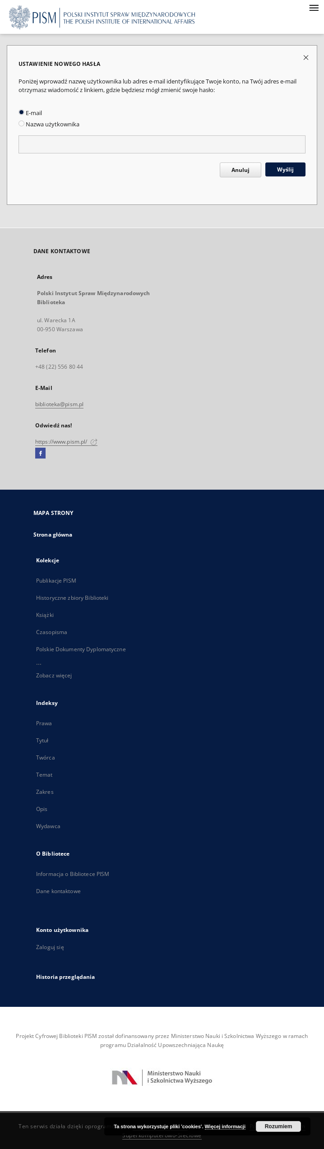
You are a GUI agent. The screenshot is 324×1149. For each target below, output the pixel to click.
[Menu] (313, 7)
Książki (45, 615)
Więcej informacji (225, 1126)
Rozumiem (278, 1126)
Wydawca (48, 826)
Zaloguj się (50, 947)
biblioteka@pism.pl (59, 404)
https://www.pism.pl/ (66, 441)
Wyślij (285, 169)
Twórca (45, 757)
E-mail (30, 113)
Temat (44, 774)
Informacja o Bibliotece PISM (72, 874)
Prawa (44, 723)
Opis (41, 809)
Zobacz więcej (54, 675)
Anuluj (240, 170)
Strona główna (53, 534)
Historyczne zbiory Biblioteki (72, 598)
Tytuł (42, 740)
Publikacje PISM (56, 580)
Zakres (45, 792)
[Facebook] (40, 453)
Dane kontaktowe (58, 891)
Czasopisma (51, 632)
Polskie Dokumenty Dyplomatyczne (81, 649)
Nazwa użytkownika (49, 124)
